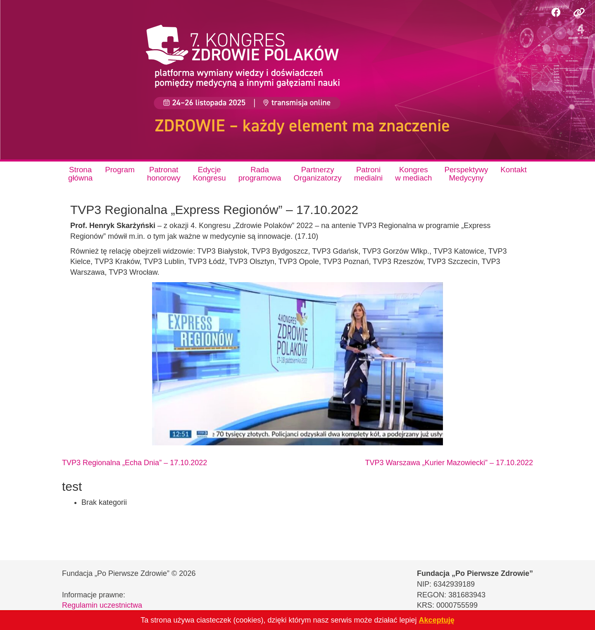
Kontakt (513, 169)
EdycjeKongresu (209, 173)
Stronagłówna (80, 173)
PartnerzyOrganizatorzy (317, 173)
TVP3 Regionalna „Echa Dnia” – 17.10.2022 (134, 463)
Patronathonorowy (164, 173)
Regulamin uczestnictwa (102, 605)
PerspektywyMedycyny (466, 173)
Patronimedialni (368, 173)
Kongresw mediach (413, 173)
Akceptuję (437, 620)
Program (120, 169)
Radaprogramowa (259, 173)
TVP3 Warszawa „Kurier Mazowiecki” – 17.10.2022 (449, 463)
